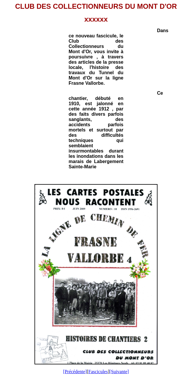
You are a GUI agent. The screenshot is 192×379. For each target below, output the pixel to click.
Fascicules (98, 371)
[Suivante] (119, 371)
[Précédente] (75, 371)
